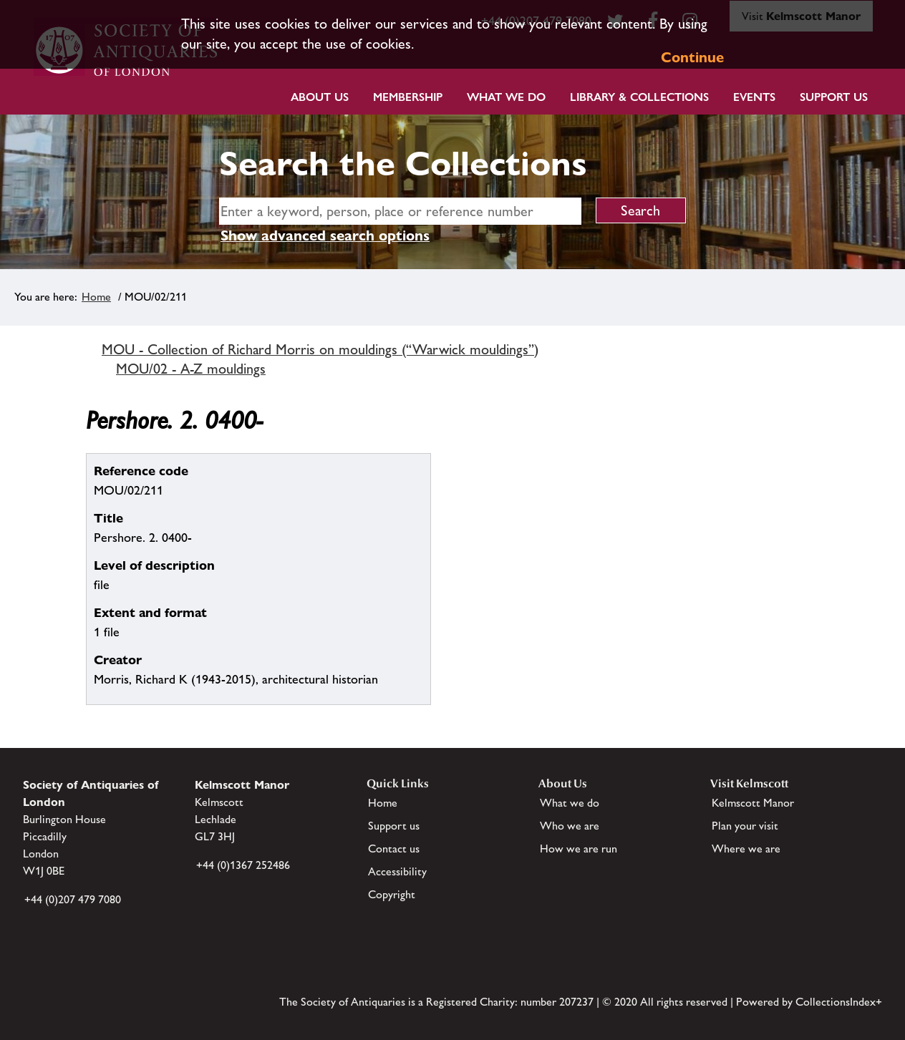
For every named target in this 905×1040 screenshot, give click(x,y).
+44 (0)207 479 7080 (72, 899)
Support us (394, 825)
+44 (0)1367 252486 (243, 865)
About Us (320, 97)
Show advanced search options (325, 235)
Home (96, 296)
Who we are (569, 825)
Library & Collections (639, 97)
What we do (506, 97)
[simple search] (400, 211)
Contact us (394, 848)
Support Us (834, 97)
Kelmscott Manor (753, 803)
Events (754, 97)
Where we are (746, 848)
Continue (692, 57)
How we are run (578, 848)
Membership (407, 97)
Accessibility (397, 871)
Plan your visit (745, 825)
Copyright (391, 894)
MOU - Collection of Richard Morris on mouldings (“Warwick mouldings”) (320, 349)
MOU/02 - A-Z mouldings (191, 368)
